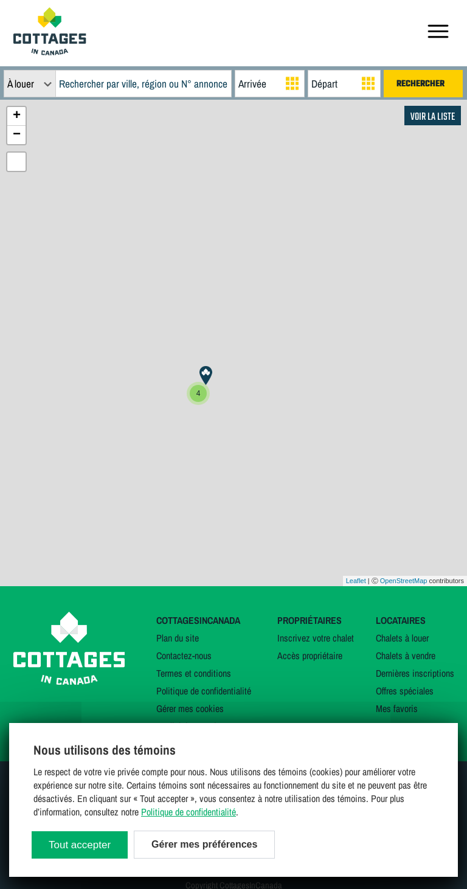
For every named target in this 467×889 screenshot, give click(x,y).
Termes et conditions (193, 673)
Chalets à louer (402, 638)
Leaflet (356, 580)
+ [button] (17, 116)
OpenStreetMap (403, 580)
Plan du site (177, 638)
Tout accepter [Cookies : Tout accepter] (80, 845)
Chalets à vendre (405, 655)
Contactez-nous (184, 655)
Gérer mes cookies (190, 708)
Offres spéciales (405, 690)
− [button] (17, 135)
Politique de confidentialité (203, 690)
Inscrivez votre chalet (315, 638)
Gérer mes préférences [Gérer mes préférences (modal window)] (204, 844)
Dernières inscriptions (415, 673)
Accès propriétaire (309, 655)
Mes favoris (397, 708)
